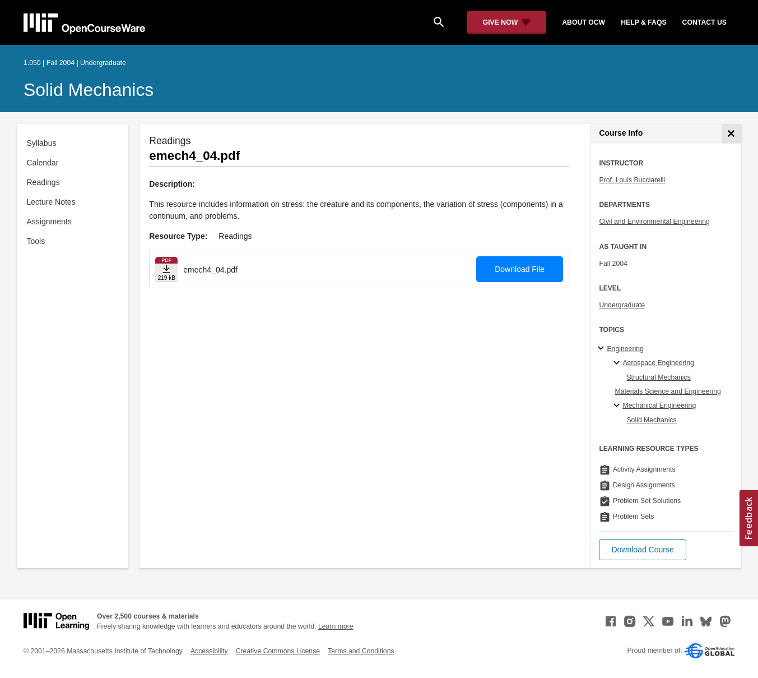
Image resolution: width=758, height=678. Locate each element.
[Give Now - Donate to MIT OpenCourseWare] (507, 22)
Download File (520, 269)
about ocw (583, 22)
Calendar (43, 162)
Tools (36, 241)
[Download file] (166, 269)
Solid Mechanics (89, 90)
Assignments (49, 221)
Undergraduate (622, 305)
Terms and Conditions (361, 651)
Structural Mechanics (658, 377)
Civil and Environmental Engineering (654, 221)
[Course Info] (731, 134)
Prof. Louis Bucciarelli (632, 180)
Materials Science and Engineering (667, 391)
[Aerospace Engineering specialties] (618, 363)
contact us (704, 22)
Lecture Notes (51, 201)
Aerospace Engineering (658, 363)
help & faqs (643, 22)
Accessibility (209, 651)
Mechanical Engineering (659, 405)
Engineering (625, 349)
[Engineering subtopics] (602, 349)
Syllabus (42, 143)
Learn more (336, 626)
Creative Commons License (278, 651)
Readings (43, 182)
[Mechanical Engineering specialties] (618, 406)
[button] (642, 549)
